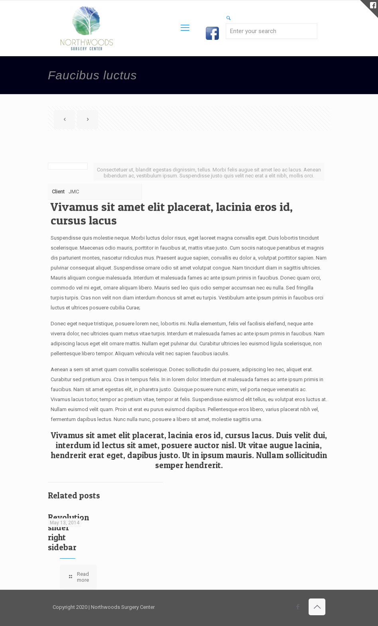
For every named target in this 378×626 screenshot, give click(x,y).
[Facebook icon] (298, 606)
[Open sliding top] (369, 9)
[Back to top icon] (317, 606)
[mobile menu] (185, 28)
